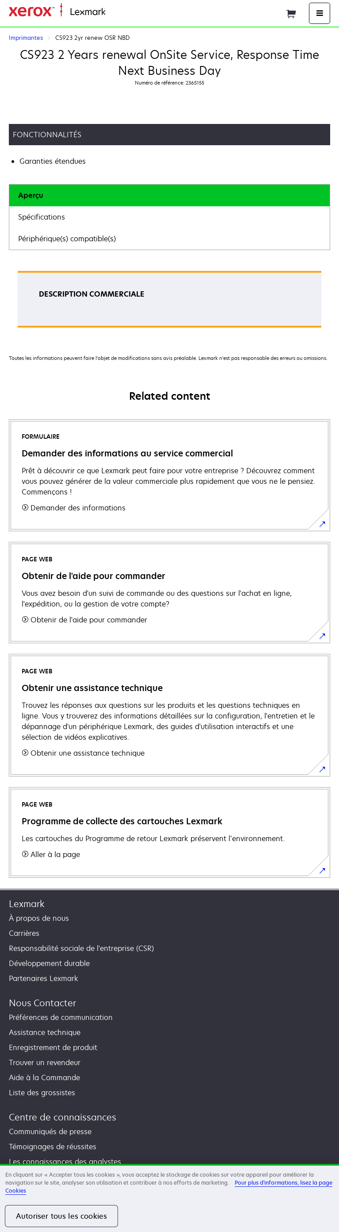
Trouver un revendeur (44, 1062)
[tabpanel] (169, 302)
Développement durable (49, 963)
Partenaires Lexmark (43, 978)
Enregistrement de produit (53, 1047)
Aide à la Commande (44, 1077)
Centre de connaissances (62, 1117)
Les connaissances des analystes (65, 1161)
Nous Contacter (42, 1003)
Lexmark (27, 904)
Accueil (115, 12)
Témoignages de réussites (52, 1146)
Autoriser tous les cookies (61, 1216)
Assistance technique (44, 1032)
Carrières (24, 933)
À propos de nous (39, 918)
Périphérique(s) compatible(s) (67, 238)
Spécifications (41, 217)
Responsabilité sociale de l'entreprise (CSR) (81, 948)
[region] (169, 1198)
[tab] (169, 195)
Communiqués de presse (50, 1131)
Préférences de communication (61, 1017)
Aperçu (30, 195)
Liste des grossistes (42, 1092)
